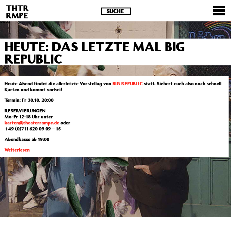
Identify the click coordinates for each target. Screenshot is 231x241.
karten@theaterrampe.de (32, 123)
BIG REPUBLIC (127, 83)
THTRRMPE (17, 11)
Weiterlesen (17, 150)
